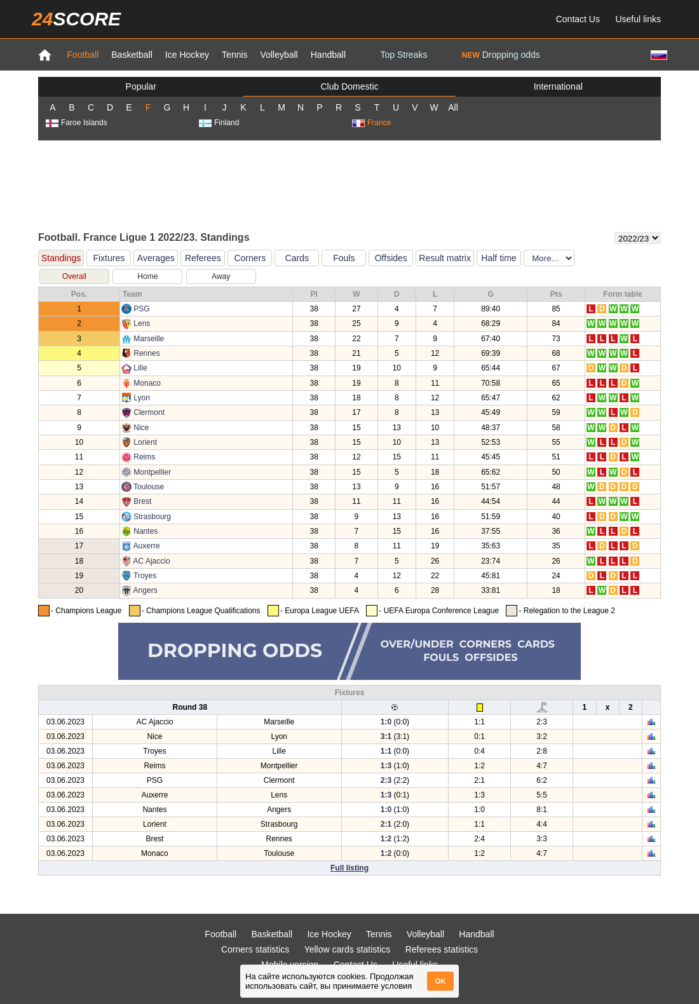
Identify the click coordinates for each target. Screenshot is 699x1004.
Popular (141, 86)
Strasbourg (152, 516)
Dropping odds (501, 55)
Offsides (391, 258)
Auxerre (146, 545)
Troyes (144, 575)
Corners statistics (255, 949)
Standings (61, 258)
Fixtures (109, 258)
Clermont (149, 412)
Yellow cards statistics (347, 949)
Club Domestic (349, 86)
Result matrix (445, 258)
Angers (145, 590)
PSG (141, 308)
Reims (144, 456)
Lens (141, 323)
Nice (141, 427)
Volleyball (279, 55)
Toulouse (148, 486)
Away (221, 276)
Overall (74, 276)
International (558, 86)
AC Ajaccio (151, 561)
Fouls (344, 258)
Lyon (141, 397)
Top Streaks (403, 55)
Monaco (147, 383)
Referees (203, 258)
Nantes (145, 531)
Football (82, 55)
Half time (498, 258)
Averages (156, 258)
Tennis (234, 55)
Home (147, 276)
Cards (297, 258)
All (453, 107)
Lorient (145, 442)
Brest (142, 501)
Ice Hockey (187, 55)
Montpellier (152, 472)
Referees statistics (441, 949)
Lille (140, 367)
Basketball (132, 55)
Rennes (146, 353)
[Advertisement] (349, 185)
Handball (328, 55)
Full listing (349, 868)
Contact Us (578, 19)
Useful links (638, 19)
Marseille (148, 338)
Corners (250, 258)
